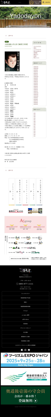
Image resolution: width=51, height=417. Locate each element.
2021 (34, 119)
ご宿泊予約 (47, 2)
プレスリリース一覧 (12, 192)
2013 (34, 132)
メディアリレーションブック (26, 191)
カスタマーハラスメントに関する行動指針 (25, 345)
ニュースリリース (37, 49)
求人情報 (25, 332)
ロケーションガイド (33, 192)
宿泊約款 (25, 323)
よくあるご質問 (25, 315)
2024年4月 (36, 86)
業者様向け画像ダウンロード (19, 191)
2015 (34, 129)
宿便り (35, 47)
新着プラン (36, 54)
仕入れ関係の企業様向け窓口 (40, 191)
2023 (34, 116)
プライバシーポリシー (25, 328)
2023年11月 (36, 94)
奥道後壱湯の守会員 (25, 297)
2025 (34, 113)
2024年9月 (36, 78)
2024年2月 (36, 89)
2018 (34, 124)
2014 (34, 131)
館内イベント (36, 57)
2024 (34, 114)
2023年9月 (36, 97)
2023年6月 (36, 102)
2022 (34, 118)
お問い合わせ (25, 319)
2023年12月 (36, 92)
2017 (34, 126)
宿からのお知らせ (37, 51)
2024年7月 (36, 81)
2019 (34, 122)
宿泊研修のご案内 (25, 340)
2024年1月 (36, 91)
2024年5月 (36, 84)
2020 (34, 121)
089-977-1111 (25, 284)
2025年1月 (36, 74)
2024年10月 (36, 76)
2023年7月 (36, 100)
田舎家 (35, 56)
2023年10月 (36, 96)
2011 (34, 135)
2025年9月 (36, 70)
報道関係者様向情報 (25, 306)
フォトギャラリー (25, 293)
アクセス (25, 310)
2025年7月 (36, 71)
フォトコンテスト (37, 46)
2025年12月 (36, 66)
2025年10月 (36, 68)
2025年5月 (36, 73)
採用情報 (35, 52)
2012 (34, 134)
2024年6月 (36, 83)
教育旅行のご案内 (25, 336)
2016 (34, 127)
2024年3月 (36, 87)
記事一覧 (10, 35)
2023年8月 (36, 99)
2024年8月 (36, 79)
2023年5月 (36, 104)
